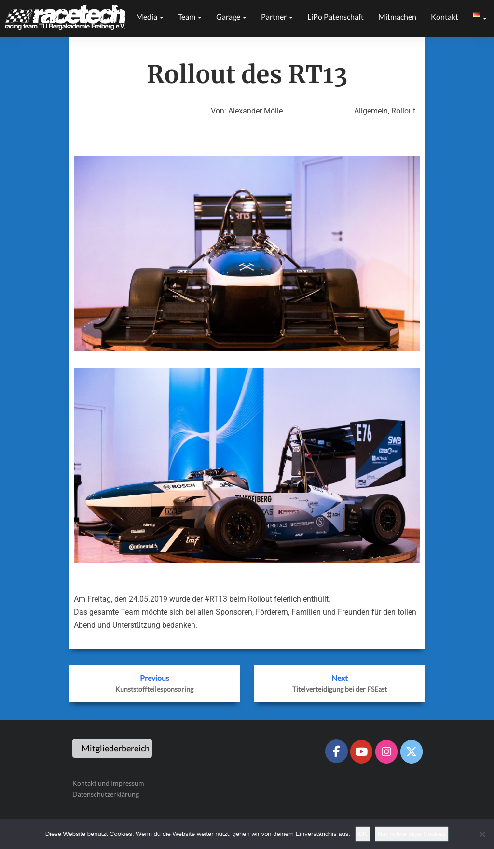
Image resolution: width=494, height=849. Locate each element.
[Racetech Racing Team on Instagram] (386, 751)
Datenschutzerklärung (105, 794)
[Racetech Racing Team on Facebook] (336, 751)
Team (190, 16)
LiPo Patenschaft (335, 16)
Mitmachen (397, 16)
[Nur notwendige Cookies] (482, 834)
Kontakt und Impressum (108, 783)
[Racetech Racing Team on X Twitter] (411, 751)
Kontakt (444, 16)
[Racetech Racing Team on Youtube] (361, 751)
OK (362, 833)
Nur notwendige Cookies (412, 833)
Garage (231, 16)
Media (150, 16)
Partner (277, 16)
